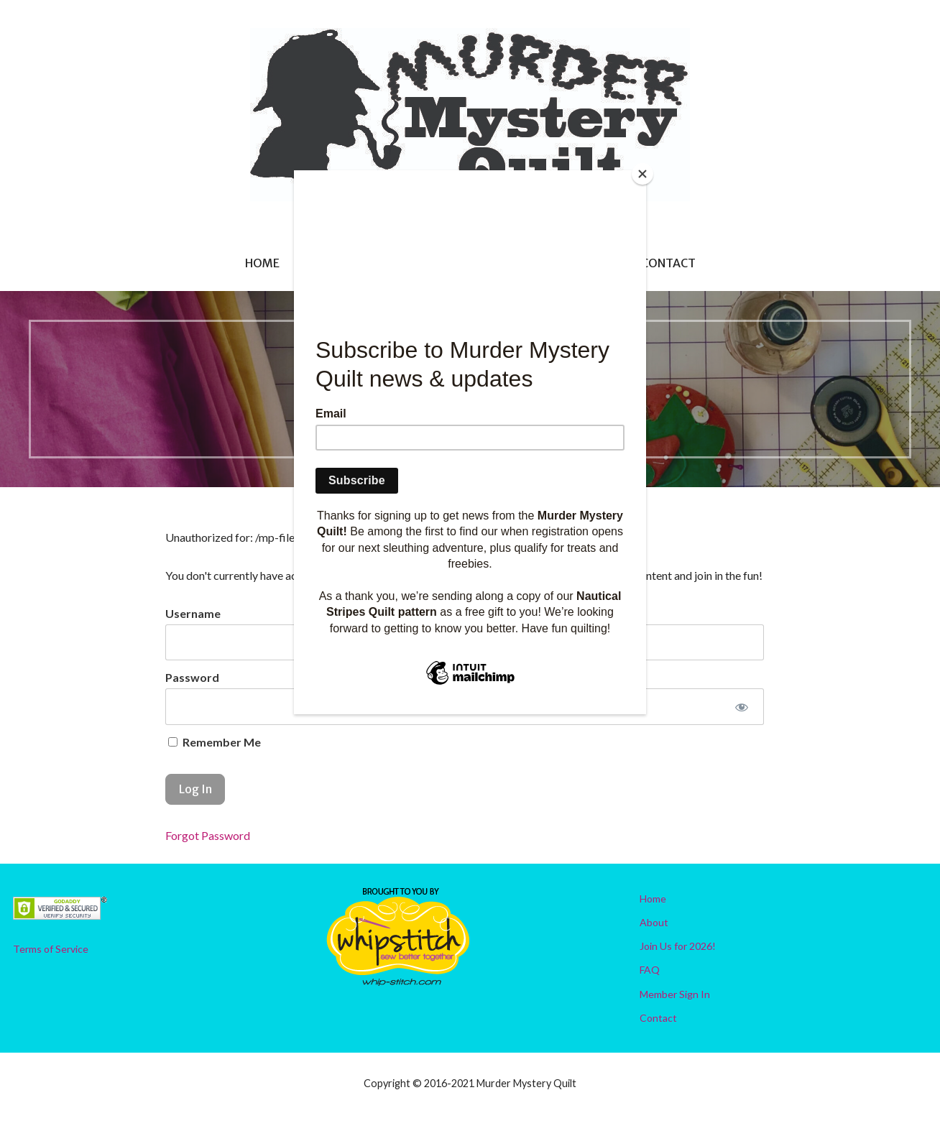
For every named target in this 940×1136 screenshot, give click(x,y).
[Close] (642, 174)
